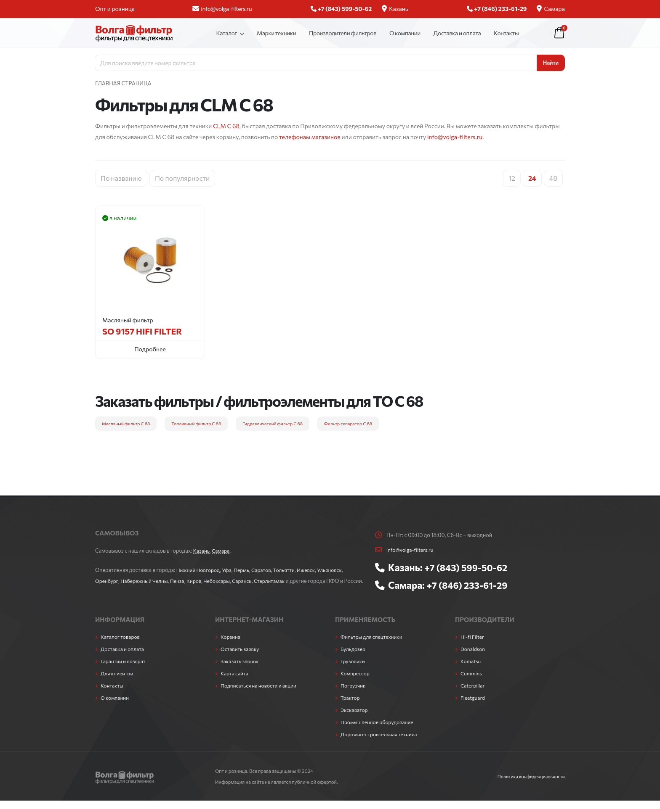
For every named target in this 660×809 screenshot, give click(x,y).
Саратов (265, 570)
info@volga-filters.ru (222, 8)
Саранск (249, 580)
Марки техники (276, 33)
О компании (404, 33)
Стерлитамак (278, 580)
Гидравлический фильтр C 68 (272, 423)
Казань (395, 8)
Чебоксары (223, 580)
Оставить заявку (241, 657)
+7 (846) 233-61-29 (469, 585)
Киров (199, 580)
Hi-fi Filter (472, 645)
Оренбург (107, 580)
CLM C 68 (226, 125)
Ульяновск (338, 570)
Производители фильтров (342, 33)
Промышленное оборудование (379, 730)
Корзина (231, 645)
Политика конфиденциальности (529, 785)
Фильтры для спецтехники (373, 645)
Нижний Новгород (199, 570)
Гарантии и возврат (124, 669)
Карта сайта (235, 681)
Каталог (226, 33)
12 (511, 178)
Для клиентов (118, 681)
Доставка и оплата (457, 33)
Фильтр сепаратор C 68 (348, 423)
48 (553, 178)
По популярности (182, 178)
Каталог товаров (121, 645)
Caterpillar (473, 693)
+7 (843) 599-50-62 (468, 567)
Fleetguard (473, 706)
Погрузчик (354, 693)
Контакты (506, 33)
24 (532, 178)
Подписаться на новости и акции (261, 693)
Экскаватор (355, 718)
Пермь (245, 570)
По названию (121, 178)
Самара (551, 8)
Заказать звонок (241, 669)
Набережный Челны (147, 580)
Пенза (181, 580)
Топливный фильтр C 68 (196, 423)
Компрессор (356, 681)
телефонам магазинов (310, 136)
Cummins (471, 681)
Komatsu (471, 669)
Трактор (351, 706)
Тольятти (289, 570)
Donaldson (473, 657)
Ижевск (312, 570)
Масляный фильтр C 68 (126, 423)
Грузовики (353, 669)
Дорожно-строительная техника (381, 742)
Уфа (229, 570)
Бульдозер (354, 657)
